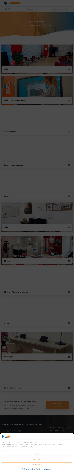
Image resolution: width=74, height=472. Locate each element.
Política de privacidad (43, 469)
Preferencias (37, 465)
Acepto (37, 454)
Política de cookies (28, 469)
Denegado (37, 459)
